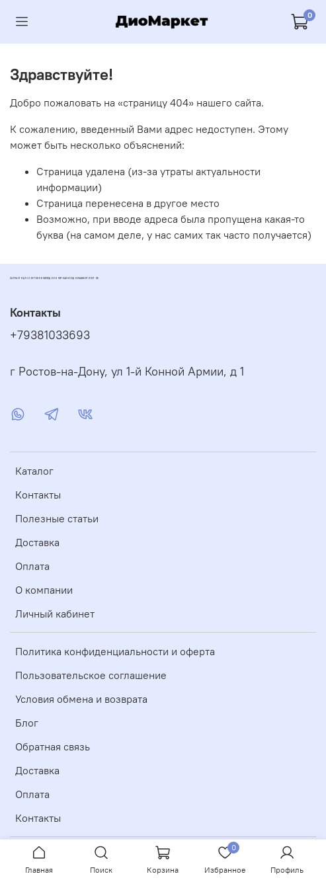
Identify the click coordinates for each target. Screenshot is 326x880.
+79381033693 (50, 335)
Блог (26, 722)
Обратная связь (52, 746)
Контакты (38, 494)
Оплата (32, 566)
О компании (44, 589)
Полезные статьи (57, 518)
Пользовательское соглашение (91, 675)
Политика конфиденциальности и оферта (115, 651)
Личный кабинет (55, 613)
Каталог (34, 470)
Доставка (37, 542)
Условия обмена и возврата (81, 698)
